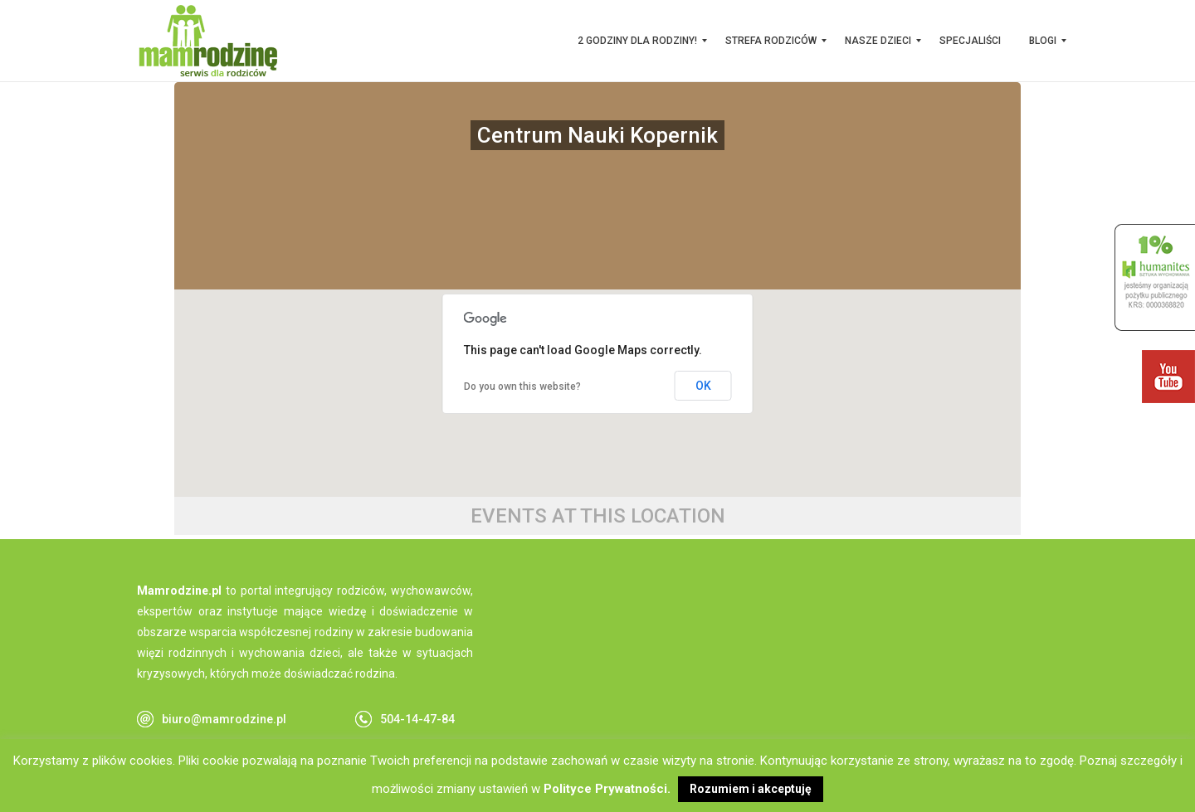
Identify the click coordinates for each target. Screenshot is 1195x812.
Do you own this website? (522, 386)
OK (703, 385)
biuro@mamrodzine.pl (224, 719)
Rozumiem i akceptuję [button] (751, 788)
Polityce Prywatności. (607, 788)
